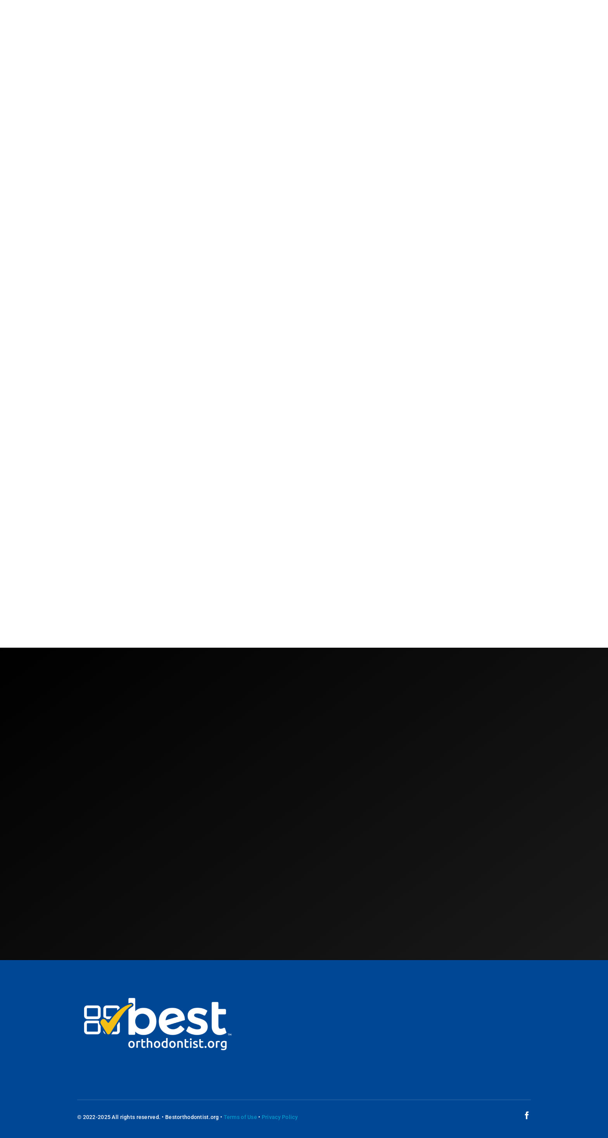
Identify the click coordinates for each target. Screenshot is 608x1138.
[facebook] (527, 1115)
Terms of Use (240, 1117)
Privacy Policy (280, 1117)
